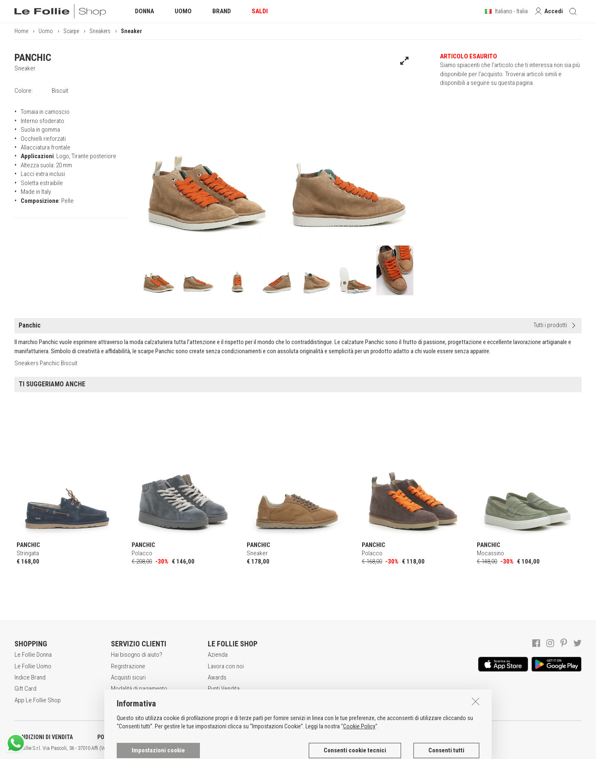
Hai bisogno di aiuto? (136, 654)
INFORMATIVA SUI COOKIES (217, 737)
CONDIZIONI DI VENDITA (43, 737)
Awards (217, 677)
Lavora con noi (226, 666)
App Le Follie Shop (37, 700)
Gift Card (25, 688)
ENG (293, 748)
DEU (304, 748)
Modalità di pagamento (139, 688)
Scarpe (71, 31)
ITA (284, 748)
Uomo (45, 31)
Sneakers (100, 31)
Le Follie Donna (33, 654)
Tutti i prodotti (550, 325)
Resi (116, 700)
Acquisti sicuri (128, 677)
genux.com (265, 748)
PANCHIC (32, 57)
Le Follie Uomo (32, 666)
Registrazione (128, 666)
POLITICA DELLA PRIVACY (128, 737)
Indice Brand (30, 677)
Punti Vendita (224, 688)
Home (21, 31)
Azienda (218, 654)
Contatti (217, 700)
